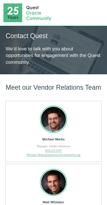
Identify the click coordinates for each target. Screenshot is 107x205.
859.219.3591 (53, 150)
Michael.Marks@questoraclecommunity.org (53, 154)
